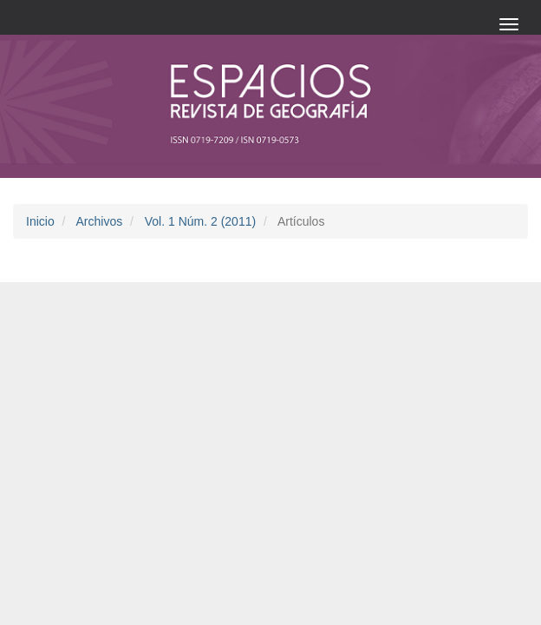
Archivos (98, 221)
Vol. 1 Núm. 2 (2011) (200, 221)
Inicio (40, 221)
